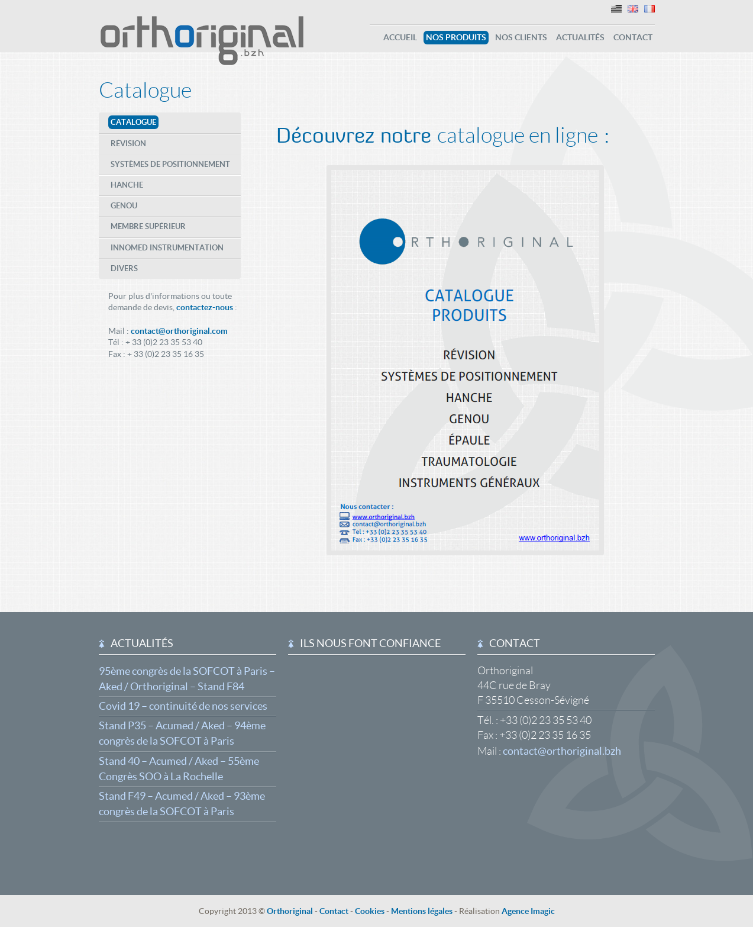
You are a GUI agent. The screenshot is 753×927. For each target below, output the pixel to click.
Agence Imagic (528, 911)
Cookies (369, 911)
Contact (632, 37)
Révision (128, 143)
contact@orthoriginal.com (179, 331)
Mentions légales (422, 911)
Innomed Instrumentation (167, 247)
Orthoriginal (290, 911)
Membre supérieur (148, 226)
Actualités (580, 37)
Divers (124, 268)
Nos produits (456, 37)
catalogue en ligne (517, 135)
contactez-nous (204, 307)
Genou (124, 205)
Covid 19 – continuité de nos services (183, 706)
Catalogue (145, 90)
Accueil (400, 37)
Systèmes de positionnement (170, 164)
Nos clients (521, 37)
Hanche (127, 185)
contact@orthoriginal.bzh (562, 751)
